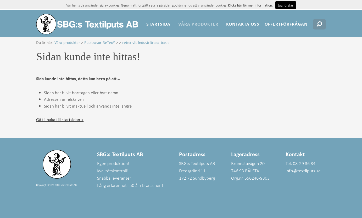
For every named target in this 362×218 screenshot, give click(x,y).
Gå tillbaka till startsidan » (59, 119)
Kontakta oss (242, 24)
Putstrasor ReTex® (99, 42)
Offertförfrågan (286, 24)
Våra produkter (198, 24)
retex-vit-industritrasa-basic (145, 42)
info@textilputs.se (303, 170)
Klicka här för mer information (250, 5)
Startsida (158, 24)
